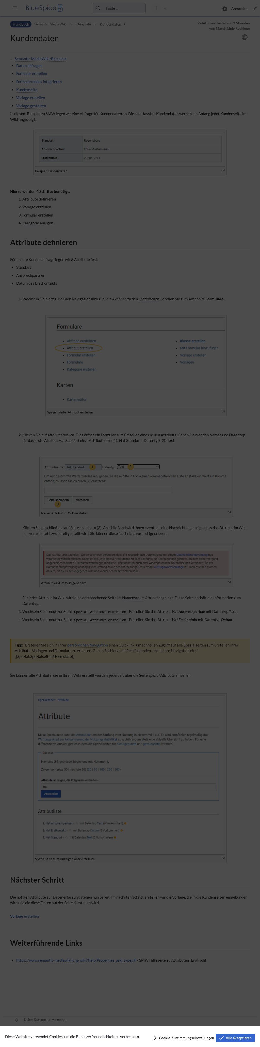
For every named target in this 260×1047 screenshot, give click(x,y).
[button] (183, 1038)
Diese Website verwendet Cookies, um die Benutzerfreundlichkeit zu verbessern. (72, 1036)
